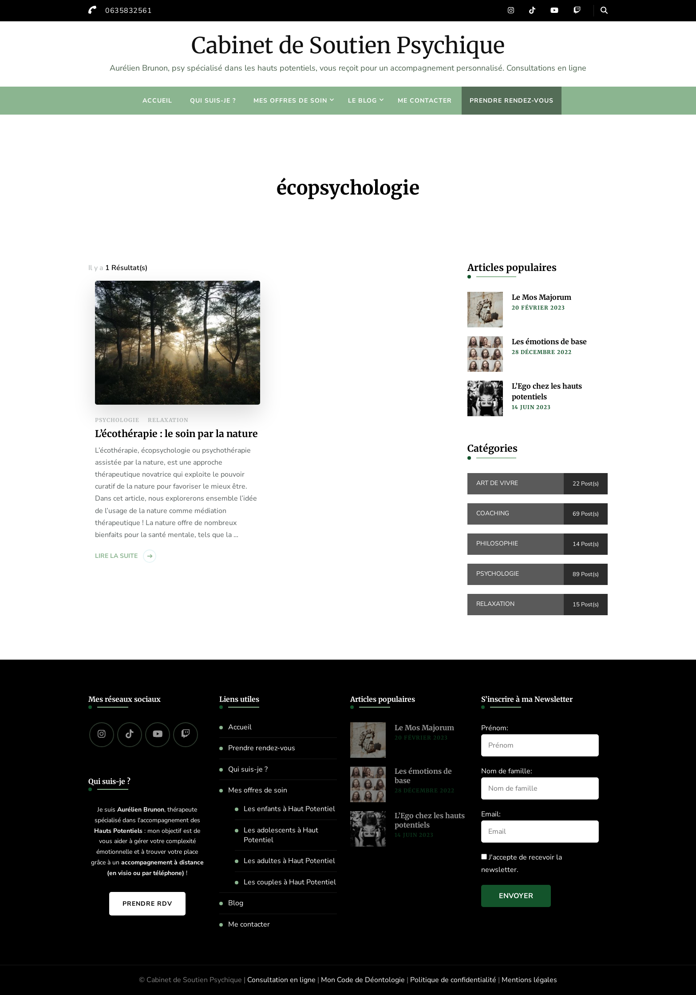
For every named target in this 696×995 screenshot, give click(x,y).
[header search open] (604, 10)
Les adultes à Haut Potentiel (289, 861)
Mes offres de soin (290, 100)
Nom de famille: (506, 771)
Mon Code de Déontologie (363, 980)
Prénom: (494, 728)
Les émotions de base (549, 341)
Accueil (157, 100)
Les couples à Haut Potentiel (290, 882)
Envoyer (516, 896)
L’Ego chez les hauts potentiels (547, 391)
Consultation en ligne (281, 980)
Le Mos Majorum (541, 297)
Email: (491, 814)
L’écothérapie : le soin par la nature (176, 434)
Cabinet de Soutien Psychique (348, 46)
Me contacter (425, 100)
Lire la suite (116, 556)
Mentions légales (529, 980)
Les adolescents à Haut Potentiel (281, 835)
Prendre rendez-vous (512, 100)
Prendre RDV (147, 903)
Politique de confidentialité (453, 980)
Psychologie (117, 420)
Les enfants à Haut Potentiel (289, 809)
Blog (235, 903)
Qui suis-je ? (213, 100)
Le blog (362, 100)
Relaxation (168, 420)
